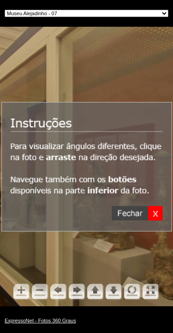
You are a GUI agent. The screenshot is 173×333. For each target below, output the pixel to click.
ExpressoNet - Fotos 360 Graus (40, 320)
